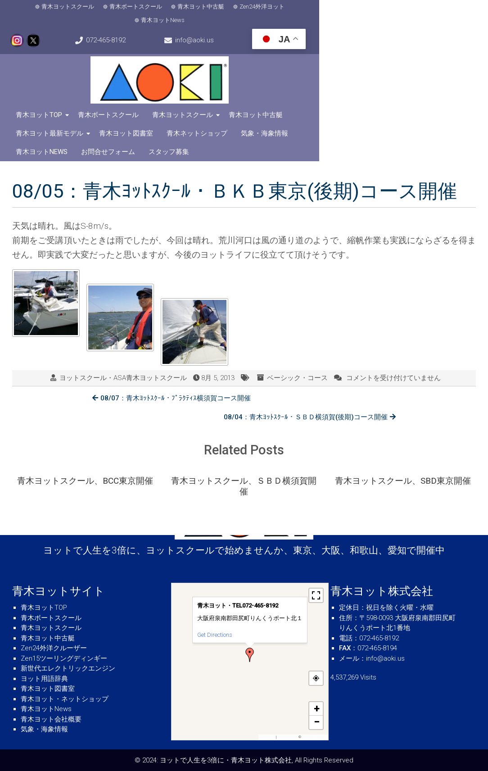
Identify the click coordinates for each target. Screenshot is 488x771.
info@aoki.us (46, 30)
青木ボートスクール (117, 8)
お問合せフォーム (246, 122)
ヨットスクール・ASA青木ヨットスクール (123, 348)
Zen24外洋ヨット (243, 8)
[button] (250, 655)
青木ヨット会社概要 (51, 719)
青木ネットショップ (49, 122)
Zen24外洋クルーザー (54, 648)
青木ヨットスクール (49, 8)
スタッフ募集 (307, 122)
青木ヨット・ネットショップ (64, 699)
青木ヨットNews (303, 8)
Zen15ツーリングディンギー (64, 658)
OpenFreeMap (287, 737)
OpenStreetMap (314, 737)
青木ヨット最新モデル (333, 103)
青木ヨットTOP (42, 103)
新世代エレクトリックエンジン (68, 668)
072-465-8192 (451, 8)
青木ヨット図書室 (410, 103)
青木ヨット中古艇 (182, 8)
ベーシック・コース (297, 348)
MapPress (268, 737)
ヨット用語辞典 (44, 679)
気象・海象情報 (116, 122)
